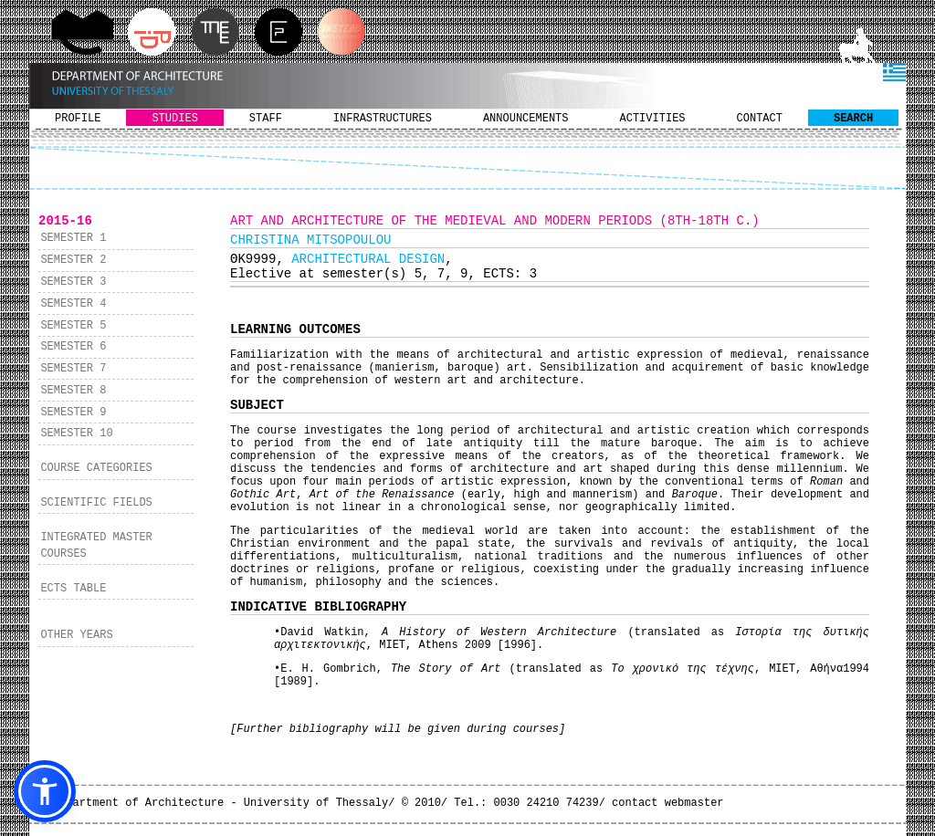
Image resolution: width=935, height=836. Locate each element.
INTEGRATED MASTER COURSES (96, 545)
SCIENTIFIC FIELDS (96, 502)
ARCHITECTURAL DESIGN (368, 259)
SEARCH (853, 118)
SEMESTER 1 (73, 238)
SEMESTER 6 (73, 346)
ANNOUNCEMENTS (526, 118)
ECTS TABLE (73, 588)
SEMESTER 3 (73, 282)
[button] (44, 791)
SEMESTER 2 (73, 260)
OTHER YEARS (76, 635)
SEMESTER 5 (73, 325)
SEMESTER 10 (76, 433)
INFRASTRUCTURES (382, 118)
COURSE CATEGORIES (96, 468)
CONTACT (760, 118)
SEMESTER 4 (73, 304)
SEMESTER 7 (73, 368)
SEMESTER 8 (73, 390)
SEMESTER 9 (73, 412)
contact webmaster (667, 803)
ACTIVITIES (653, 118)
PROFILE (77, 118)
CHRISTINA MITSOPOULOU (310, 240)
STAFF (265, 118)
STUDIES (174, 118)
